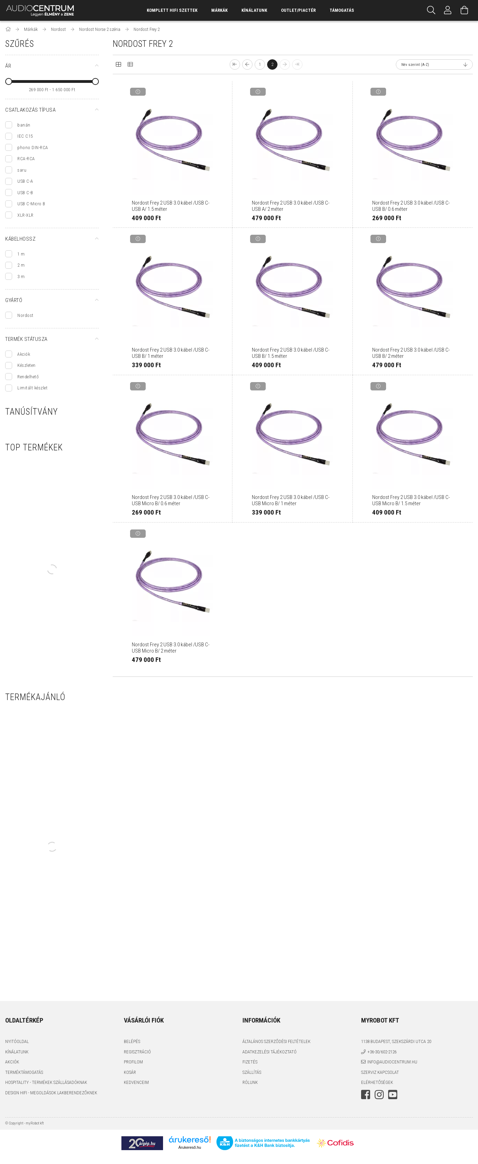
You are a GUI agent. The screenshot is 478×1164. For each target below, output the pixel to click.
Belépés (132, 1041)
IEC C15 (25, 136)
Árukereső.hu (189, 1147)
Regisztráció (137, 1051)
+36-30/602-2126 (381, 1051)
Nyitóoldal (17, 1041)
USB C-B (25, 192)
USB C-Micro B (31, 203)
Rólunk (250, 1082)
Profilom (133, 1061)
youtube (392, 1094)
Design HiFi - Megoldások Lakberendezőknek (51, 1092)
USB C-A (25, 181)
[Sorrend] (434, 64)
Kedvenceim (136, 1082)
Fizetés (249, 1061)
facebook (365, 1094)
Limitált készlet (32, 387)
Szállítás (251, 1072)
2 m (21, 265)
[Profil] (447, 10)
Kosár (130, 1072)
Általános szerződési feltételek (276, 1041)
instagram (379, 1094)
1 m (21, 254)
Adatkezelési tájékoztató (269, 1051)
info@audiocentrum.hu (392, 1061)
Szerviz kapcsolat (380, 1072)
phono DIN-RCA (32, 147)
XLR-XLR (25, 215)
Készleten (26, 365)
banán (24, 125)
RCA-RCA (26, 158)
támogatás (342, 10)
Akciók (23, 354)
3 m (21, 276)
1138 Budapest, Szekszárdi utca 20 (396, 1041)
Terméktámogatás (24, 1072)
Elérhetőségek (377, 1082)
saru (21, 170)
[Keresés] (431, 10)
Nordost (25, 315)
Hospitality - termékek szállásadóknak (46, 1082)
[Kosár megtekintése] (464, 10)
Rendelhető (28, 376)
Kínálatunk (16, 1051)
